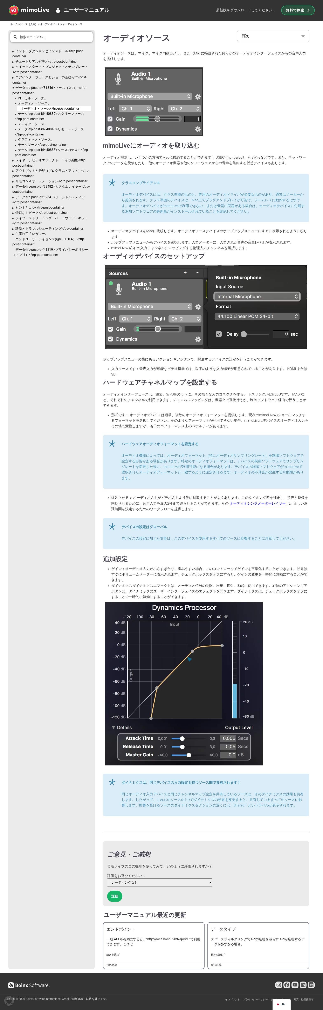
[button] (303, 36)
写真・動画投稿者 (304, 999)
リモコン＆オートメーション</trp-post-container (51, 181)
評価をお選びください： (126, 876)
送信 (114, 896)
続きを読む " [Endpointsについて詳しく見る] (113, 954)
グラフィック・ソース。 (36, 139)
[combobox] (51, 37)
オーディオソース (50, 24)
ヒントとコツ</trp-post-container (39, 208)
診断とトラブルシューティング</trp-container (49, 229)
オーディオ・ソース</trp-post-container (49, 109)
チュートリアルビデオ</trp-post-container (46, 62)
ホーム (14, 24)
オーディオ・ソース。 (34, 103)
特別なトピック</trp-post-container (41, 213)
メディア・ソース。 (33, 124)
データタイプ (223, 929)
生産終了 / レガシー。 (31, 234)
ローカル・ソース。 (33, 98)
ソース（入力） (28, 24)
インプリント (232, 999)
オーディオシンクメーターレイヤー (258, 503)
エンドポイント (120, 929)
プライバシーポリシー (255, 999)
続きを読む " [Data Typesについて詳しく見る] (218, 954)
